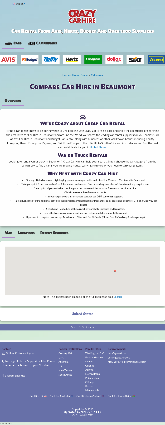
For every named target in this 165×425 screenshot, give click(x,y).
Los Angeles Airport (119, 357)
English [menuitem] (18, 3)
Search (118, 297)
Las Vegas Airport (117, 353)
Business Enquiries (15, 375)
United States (80, 75)
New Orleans (92, 373)
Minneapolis (92, 390)
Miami (88, 361)
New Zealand (65, 370)
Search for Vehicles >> (82, 327)
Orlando (89, 365)
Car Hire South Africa (121, 395)
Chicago (89, 381)
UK (60, 366)
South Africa (65, 374)
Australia (63, 361)
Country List (65, 353)
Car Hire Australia (61, 395)
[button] (115, 271)
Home (66, 75)
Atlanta (89, 369)
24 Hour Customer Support (20, 352)
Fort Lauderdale (94, 357)
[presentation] (42, 43)
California (97, 75)
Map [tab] (8, 232)
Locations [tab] (26, 232)
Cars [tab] (13, 43)
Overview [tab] (13, 100)
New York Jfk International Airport (127, 361)
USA (60, 357)
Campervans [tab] (42, 43)
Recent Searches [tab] (54, 232)
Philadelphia (92, 377)
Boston (89, 386)
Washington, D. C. (95, 353)
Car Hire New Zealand (90, 395)
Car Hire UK (38, 395)
